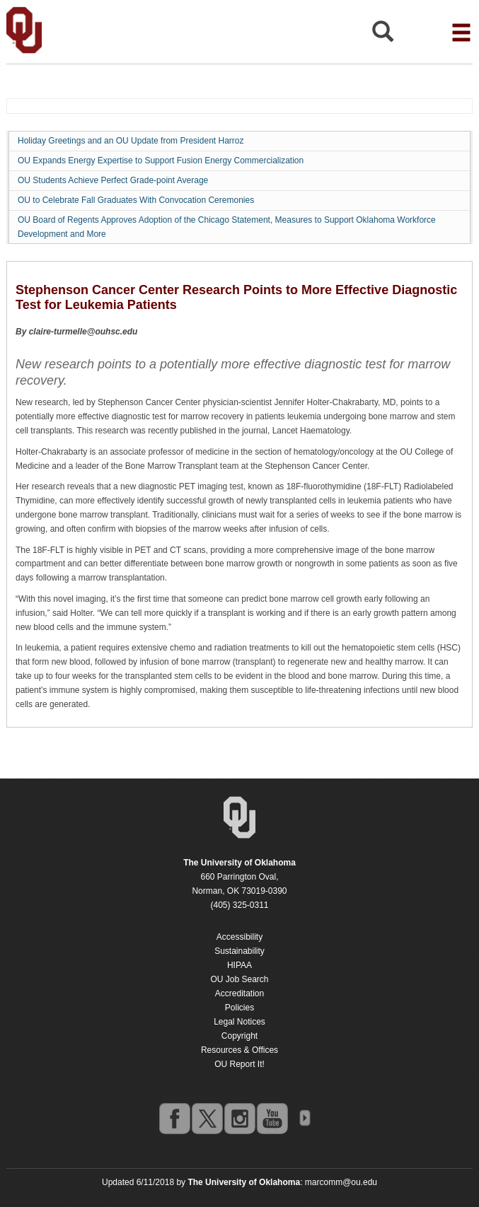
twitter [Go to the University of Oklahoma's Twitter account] (206, 1118)
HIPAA (239, 965)
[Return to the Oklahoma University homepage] (239, 863)
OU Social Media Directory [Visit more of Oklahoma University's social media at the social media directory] (304, 1118)
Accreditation (239, 993)
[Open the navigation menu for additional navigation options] (461, 32)
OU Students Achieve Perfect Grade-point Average (113, 180)
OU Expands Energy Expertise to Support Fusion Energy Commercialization (161, 160)
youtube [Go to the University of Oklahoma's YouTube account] (271, 1118)
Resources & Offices (239, 1050)
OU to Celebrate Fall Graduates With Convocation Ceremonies (136, 200)
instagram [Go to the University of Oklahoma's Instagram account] (239, 1118)
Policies (239, 1008)
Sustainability (239, 951)
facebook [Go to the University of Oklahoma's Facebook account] (174, 1118)
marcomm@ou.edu (341, 1182)
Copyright (239, 1036)
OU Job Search (239, 979)
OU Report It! (239, 1064)
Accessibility (239, 937)
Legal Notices (239, 1022)
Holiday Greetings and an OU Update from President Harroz (130, 141)
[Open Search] (382, 35)
